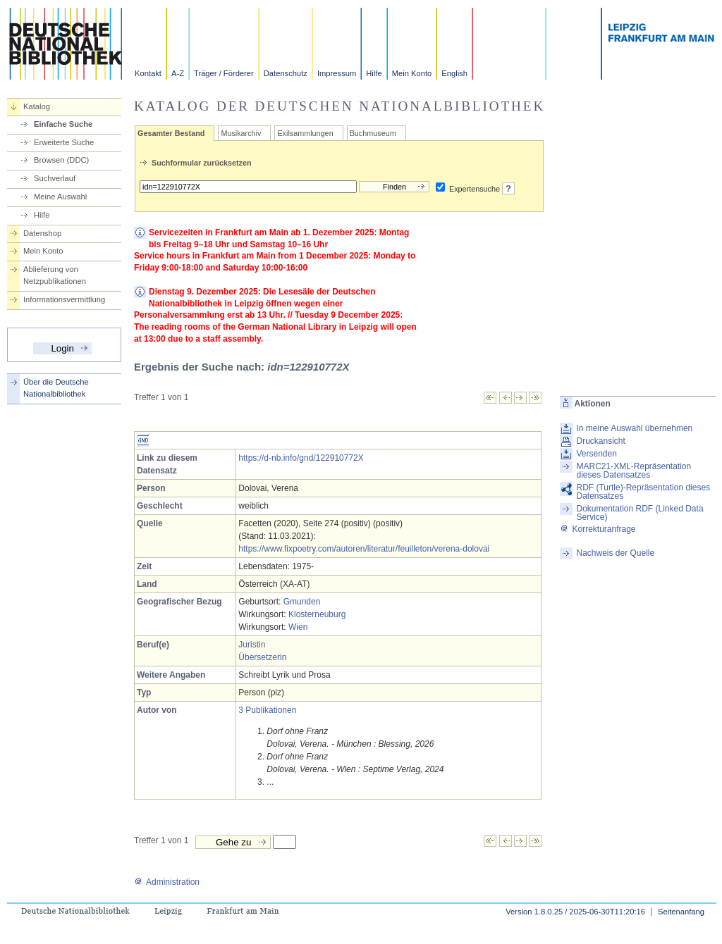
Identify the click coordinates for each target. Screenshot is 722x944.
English (454, 73)
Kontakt (148, 73)
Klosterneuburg (316, 614)
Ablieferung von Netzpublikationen (54, 275)
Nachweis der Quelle (615, 553)
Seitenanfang (681, 911)
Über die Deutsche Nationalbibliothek (56, 388)
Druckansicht (600, 441)
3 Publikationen (267, 710)
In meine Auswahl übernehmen (634, 428)
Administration (167, 882)
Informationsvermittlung (64, 299)
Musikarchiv (241, 133)
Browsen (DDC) (61, 160)
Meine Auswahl (60, 196)
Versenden (596, 454)
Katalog (36, 106)
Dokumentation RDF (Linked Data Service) (639, 513)
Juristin (251, 645)
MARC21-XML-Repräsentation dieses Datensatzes (633, 470)
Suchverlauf (54, 178)
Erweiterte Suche (64, 142)
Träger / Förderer (224, 73)
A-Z (177, 73)
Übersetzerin (262, 657)
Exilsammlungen (305, 133)
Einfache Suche (63, 124)
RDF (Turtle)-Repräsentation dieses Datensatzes (643, 492)
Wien (297, 627)
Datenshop (42, 233)
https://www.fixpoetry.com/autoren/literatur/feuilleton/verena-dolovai (363, 549)
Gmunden (302, 602)
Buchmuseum (373, 133)
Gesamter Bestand (170, 133)
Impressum (336, 73)
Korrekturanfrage (597, 529)
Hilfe (373, 73)
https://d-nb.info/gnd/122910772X (300, 458)
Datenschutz (285, 73)
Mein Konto (412, 73)
